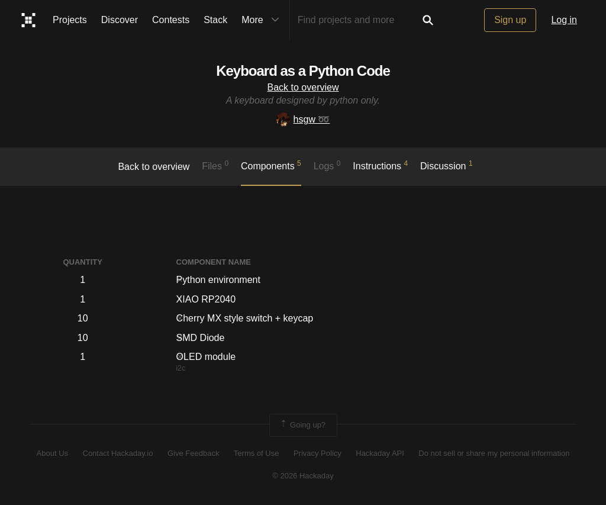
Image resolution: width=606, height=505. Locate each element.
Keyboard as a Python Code (303, 71)
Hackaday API (380, 453)
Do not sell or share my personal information (493, 453)
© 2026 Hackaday (303, 475)
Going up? (302, 425)
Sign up (510, 20)
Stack (215, 20)
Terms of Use (256, 453)
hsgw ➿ (303, 119)
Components (271, 165)
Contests (170, 20)
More (262, 20)
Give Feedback (193, 453)
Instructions (380, 165)
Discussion (446, 165)
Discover (119, 20)
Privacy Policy (317, 453)
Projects (70, 20)
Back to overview (303, 87)
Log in (564, 20)
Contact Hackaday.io (118, 453)
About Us (52, 453)
